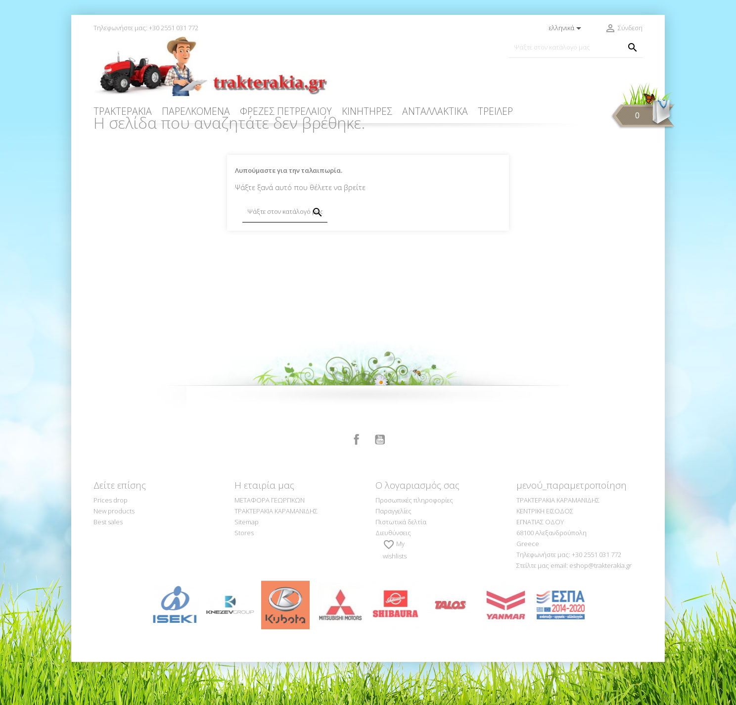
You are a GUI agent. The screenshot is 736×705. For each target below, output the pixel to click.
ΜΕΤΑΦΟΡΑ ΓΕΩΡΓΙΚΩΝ (269, 543)
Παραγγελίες (393, 554)
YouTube (380, 483)
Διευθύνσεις (393, 575)
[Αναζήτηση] (576, 47)
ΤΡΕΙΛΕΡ (495, 111)
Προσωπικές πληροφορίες (414, 543)
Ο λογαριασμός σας (417, 528)
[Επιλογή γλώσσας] (567, 28)
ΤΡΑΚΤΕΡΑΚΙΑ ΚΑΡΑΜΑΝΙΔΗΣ (276, 554)
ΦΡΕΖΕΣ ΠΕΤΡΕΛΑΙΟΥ (286, 111)
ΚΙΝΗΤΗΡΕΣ (367, 111)
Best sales (108, 564)
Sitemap (246, 564)
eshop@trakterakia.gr (600, 608)
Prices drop (110, 543)
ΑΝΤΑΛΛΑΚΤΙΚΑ (435, 111)
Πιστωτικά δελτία (400, 564)
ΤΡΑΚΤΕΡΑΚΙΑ (122, 111)
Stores (244, 575)
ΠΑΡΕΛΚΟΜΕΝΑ (196, 111)
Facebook (357, 483)
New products (114, 554)
